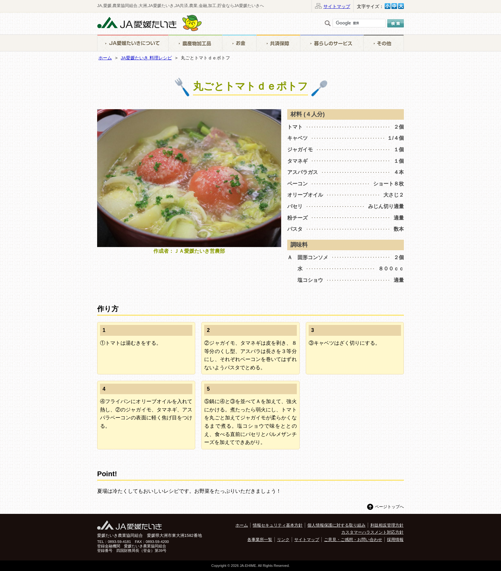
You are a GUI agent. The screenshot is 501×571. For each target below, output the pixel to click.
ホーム (105, 58)
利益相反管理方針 (387, 525)
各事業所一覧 (259, 539)
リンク (283, 539)
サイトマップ (336, 6)
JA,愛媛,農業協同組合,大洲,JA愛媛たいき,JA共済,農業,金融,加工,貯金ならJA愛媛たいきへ (180, 5)
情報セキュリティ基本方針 (278, 525)
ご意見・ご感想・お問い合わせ (353, 539)
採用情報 (395, 539)
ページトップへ (389, 506)
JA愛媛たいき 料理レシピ (146, 58)
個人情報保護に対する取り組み (336, 525)
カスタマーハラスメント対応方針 (372, 532)
